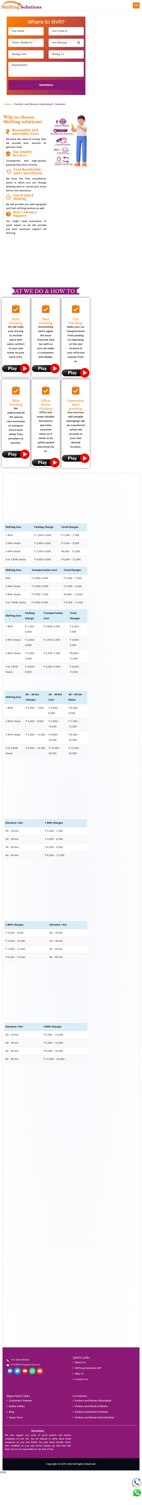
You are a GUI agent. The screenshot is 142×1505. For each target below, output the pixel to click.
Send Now (46, 85)
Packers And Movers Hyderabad (33, 104)
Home (7, 104)
